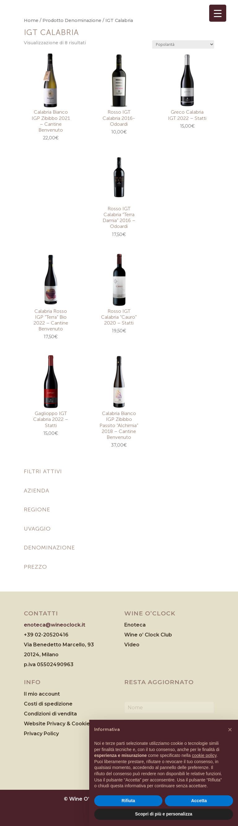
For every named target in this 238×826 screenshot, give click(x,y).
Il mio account (42, 694)
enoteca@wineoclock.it (54, 625)
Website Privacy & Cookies (59, 724)
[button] (230, 730)
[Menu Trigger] (217, 13)
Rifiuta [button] (128, 800)
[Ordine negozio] (183, 44)
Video (131, 645)
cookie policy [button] (204, 755)
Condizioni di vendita (50, 714)
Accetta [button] (199, 800)
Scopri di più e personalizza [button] (163, 813)
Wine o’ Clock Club (148, 635)
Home (31, 20)
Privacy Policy (41, 733)
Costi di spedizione (48, 704)
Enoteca (135, 625)
